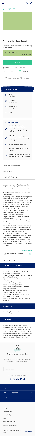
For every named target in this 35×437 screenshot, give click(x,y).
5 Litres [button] (17, 62)
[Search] (27, 3)
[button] (31, 3)
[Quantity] (8, 71)
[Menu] (3, 3)
